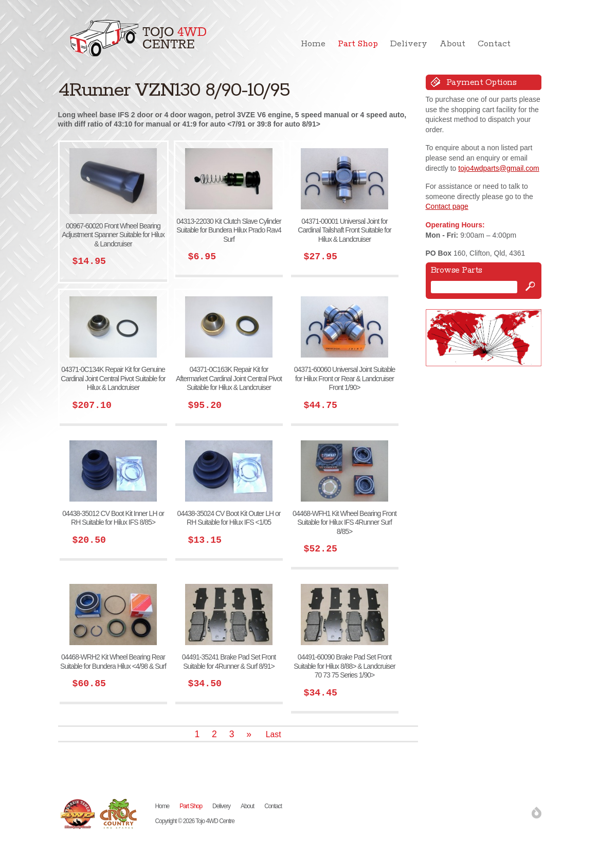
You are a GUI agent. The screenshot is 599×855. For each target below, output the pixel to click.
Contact (494, 44)
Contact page (447, 206)
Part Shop (358, 44)
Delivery (408, 44)
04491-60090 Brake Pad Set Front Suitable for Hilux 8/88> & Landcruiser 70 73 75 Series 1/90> (344, 666)
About (452, 44)
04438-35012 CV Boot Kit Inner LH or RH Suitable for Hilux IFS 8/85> (113, 518)
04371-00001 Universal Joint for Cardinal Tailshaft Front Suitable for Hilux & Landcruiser (344, 230)
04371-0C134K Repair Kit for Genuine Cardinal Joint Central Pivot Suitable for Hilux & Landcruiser (113, 378)
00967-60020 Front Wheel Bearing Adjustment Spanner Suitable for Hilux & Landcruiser (113, 235)
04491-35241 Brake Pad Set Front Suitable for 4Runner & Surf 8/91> (229, 661)
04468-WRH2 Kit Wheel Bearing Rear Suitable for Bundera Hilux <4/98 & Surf (113, 661)
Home (313, 44)
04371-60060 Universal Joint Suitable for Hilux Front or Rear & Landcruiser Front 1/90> (344, 378)
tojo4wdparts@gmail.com (498, 168)
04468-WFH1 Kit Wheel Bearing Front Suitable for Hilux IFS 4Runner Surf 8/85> (344, 522)
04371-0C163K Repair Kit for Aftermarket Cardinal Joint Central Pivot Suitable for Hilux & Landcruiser (229, 378)
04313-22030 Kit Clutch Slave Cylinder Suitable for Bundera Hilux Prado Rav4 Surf (228, 230)
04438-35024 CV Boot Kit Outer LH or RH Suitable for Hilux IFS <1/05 (229, 518)
